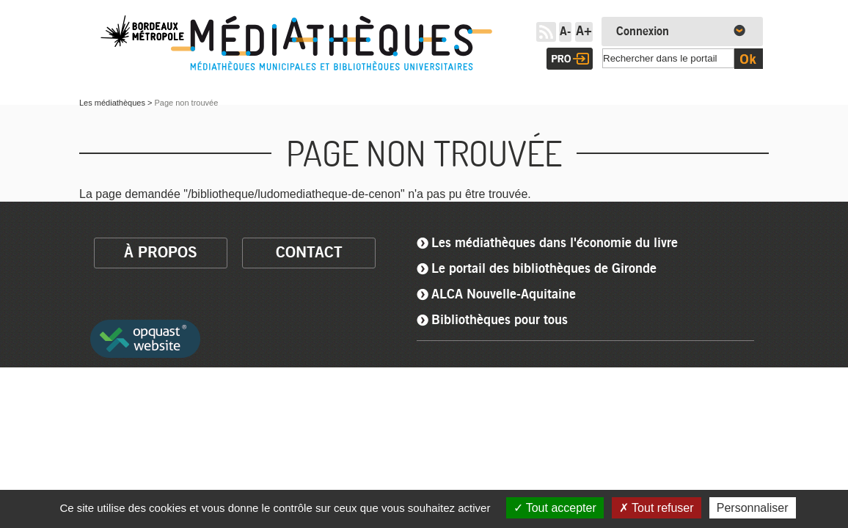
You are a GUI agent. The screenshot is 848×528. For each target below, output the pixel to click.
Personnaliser (753, 508)
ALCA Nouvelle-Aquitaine (503, 294)
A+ (584, 31)
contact (309, 252)
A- (565, 31)
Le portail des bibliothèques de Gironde (544, 269)
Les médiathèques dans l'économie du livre (554, 243)
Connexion (642, 31)
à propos (160, 252)
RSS (546, 32)
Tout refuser (656, 508)
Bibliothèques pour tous (499, 320)
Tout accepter (554, 508)
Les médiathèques (112, 102)
